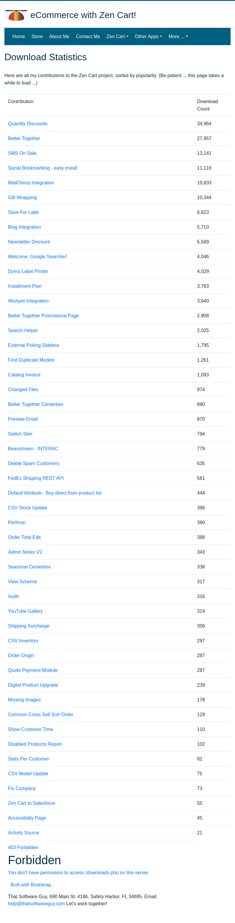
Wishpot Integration (28, 300)
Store (37, 36)
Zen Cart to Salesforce (31, 803)
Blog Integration (24, 227)
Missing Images (24, 699)
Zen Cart (115, 36)
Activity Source (23, 832)
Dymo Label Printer (28, 271)
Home (19, 36)
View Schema (22, 581)
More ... (177, 36)
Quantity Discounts (27, 123)
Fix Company (22, 788)
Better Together (24, 138)
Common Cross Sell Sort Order (40, 714)
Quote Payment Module (32, 670)
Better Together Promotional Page (43, 315)
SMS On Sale (22, 153)
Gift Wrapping (22, 197)
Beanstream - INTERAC (33, 448)
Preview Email (23, 419)
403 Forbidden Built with (99, 866)
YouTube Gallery (25, 611)
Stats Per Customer (28, 758)
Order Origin (21, 655)
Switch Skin (20, 433)
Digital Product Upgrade (33, 685)
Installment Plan (25, 286)
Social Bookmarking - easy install (42, 167)
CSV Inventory (23, 640)
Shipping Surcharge (29, 625)
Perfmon (17, 522)
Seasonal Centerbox (29, 566)
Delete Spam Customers (33, 463)
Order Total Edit (24, 537)
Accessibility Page (27, 817)
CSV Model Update (28, 773)
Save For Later (23, 212)
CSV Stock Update (27, 507)
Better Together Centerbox (35, 404)
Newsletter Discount (29, 241)
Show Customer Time (30, 729)
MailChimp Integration (31, 182)
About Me (59, 36)
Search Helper (23, 330)
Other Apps (147, 36)
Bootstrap (41, 884)
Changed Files (23, 389)
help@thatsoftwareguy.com (36, 903)
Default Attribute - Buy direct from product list (54, 492)
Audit (13, 596)
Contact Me (88, 36)
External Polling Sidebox (33, 345)
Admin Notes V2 (25, 552)
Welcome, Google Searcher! (37, 256)
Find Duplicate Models (31, 360)
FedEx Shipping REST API (36, 478)
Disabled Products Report (35, 744)
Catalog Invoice (24, 374)
